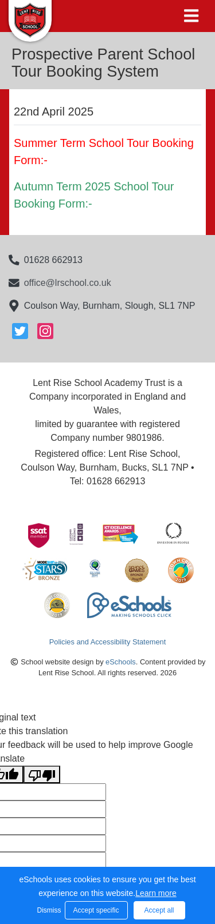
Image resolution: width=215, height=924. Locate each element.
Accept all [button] (159, 910)
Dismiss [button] (48, 910)
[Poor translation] (42, 774)
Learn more (156, 893)
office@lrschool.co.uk (67, 283)
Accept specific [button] (96, 910)
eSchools (120, 662)
